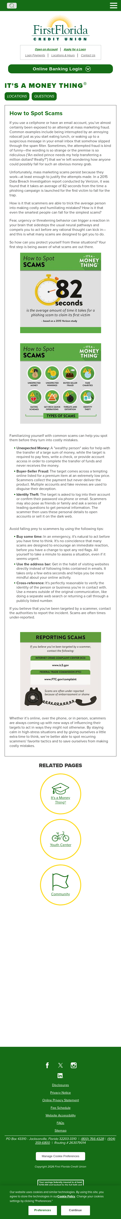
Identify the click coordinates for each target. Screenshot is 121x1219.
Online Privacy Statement (60, 1100)
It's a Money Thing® (60, 800)
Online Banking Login (57, 68)
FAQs (60, 1123)
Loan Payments (35, 55)
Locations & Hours (63, 55)
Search (12, 5)
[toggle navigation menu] (111, 5)
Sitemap (60, 1131)
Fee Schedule (61, 1108)
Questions (44, 96)
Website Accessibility (61, 1115)
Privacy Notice (60, 1093)
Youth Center (60, 845)
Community (60, 894)
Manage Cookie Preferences (60, 1156)
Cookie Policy (66, 1201)
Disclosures (60, 1085)
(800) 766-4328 (92, 1139)
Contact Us (88, 55)
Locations (17, 96)
